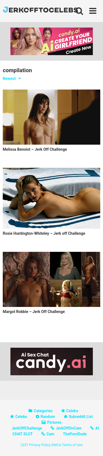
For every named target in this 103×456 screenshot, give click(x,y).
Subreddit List (81, 416)
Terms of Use (72, 445)
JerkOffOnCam (69, 428)
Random (48, 416)
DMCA (56, 445)
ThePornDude (75, 434)
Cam (50, 434)
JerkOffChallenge (27, 428)
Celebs (72, 411)
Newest (9, 78)
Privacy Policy (40, 445)
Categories (43, 411)
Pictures (54, 422)
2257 (24, 445)
